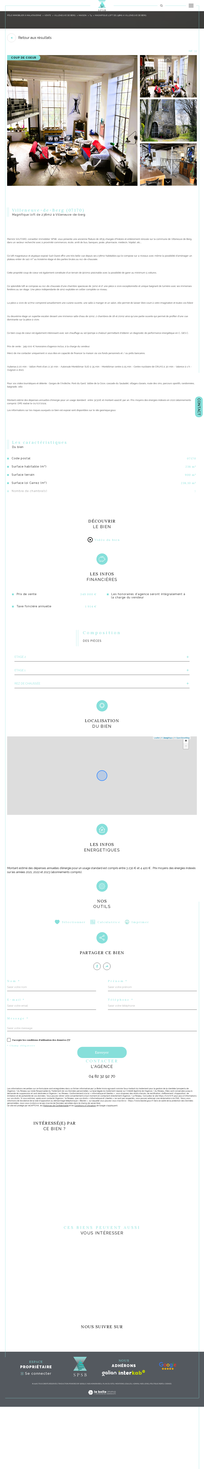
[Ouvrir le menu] (191, 5)
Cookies (168, 1446)
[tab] (102, 675)
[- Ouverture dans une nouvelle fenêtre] (167, 1428)
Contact (199, 407)
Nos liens (144, 1446)
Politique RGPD (156, 1446)
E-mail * (17, 1052)
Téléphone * (122, 1052)
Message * (20, 1071)
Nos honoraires (94, 1446)
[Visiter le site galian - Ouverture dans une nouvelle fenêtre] (109, 1435)
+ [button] (185, 784)
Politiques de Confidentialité (59, 1163)
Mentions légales (123, 1446)
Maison (87, 15)
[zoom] (72, 186)
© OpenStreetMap (181, 781)
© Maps (166, 781)
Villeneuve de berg (68, 15)
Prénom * (119, 1032)
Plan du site (108, 1446)
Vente (50, 15)
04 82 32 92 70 (102, 1131)
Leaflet (156, 781)
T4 (96, 15)
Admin (136, 1446)
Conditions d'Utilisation (90, 1163)
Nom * (15, 1032)
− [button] (185, 789)
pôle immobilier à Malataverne (26, 15)
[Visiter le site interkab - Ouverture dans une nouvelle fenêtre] (132, 1434)
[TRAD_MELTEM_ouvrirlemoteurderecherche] (161, 5)
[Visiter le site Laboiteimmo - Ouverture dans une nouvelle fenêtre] (102, 1458)
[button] (168, 183)
